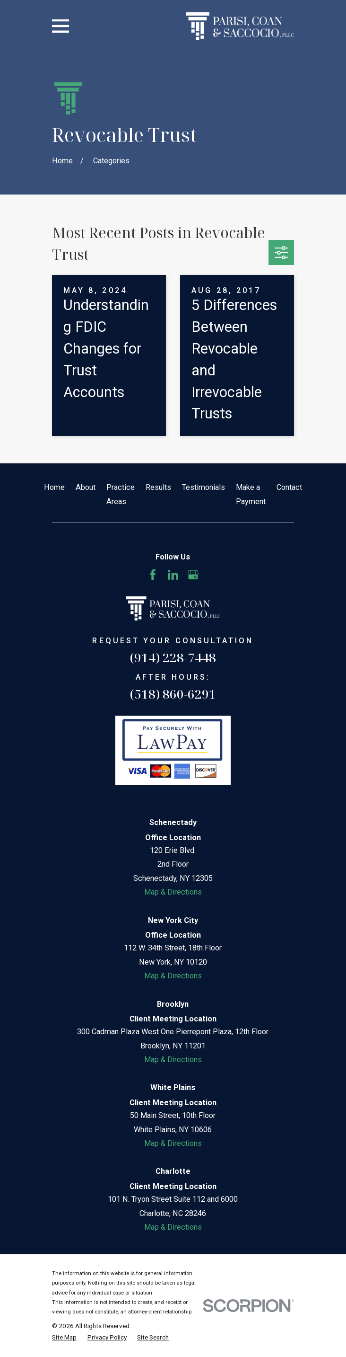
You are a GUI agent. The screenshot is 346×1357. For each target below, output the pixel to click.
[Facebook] (152, 574)
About (85, 487)
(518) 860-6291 (173, 693)
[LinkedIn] (173, 574)
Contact (289, 487)
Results (158, 487)
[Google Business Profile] (193, 574)
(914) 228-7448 (173, 657)
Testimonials (203, 487)
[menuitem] (64, 1337)
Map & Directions (173, 891)
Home (54, 487)
